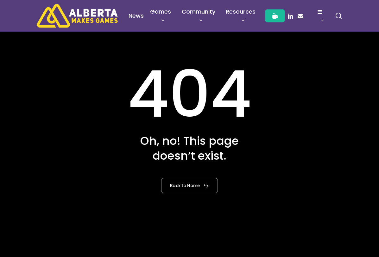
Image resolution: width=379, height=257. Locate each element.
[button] (189, 186)
